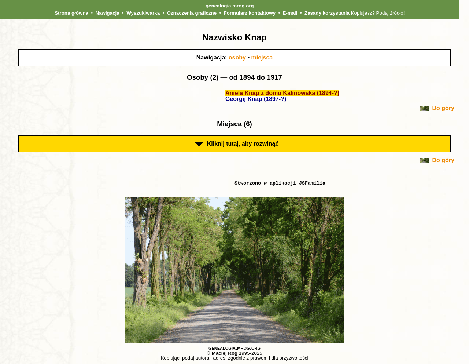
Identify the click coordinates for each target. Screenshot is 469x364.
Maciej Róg (224, 353)
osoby (237, 57)
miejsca (262, 57)
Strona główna (71, 13)
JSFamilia (312, 183)
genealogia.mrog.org (230, 5)
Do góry (437, 108)
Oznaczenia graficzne (192, 13)
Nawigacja (107, 13)
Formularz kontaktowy (250, 13)
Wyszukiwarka (143, 13)
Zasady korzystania (327, 13)
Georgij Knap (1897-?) (255, 99)
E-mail (290, 13)
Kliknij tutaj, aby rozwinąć (236, 144)
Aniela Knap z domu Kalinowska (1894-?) (282, 93)
